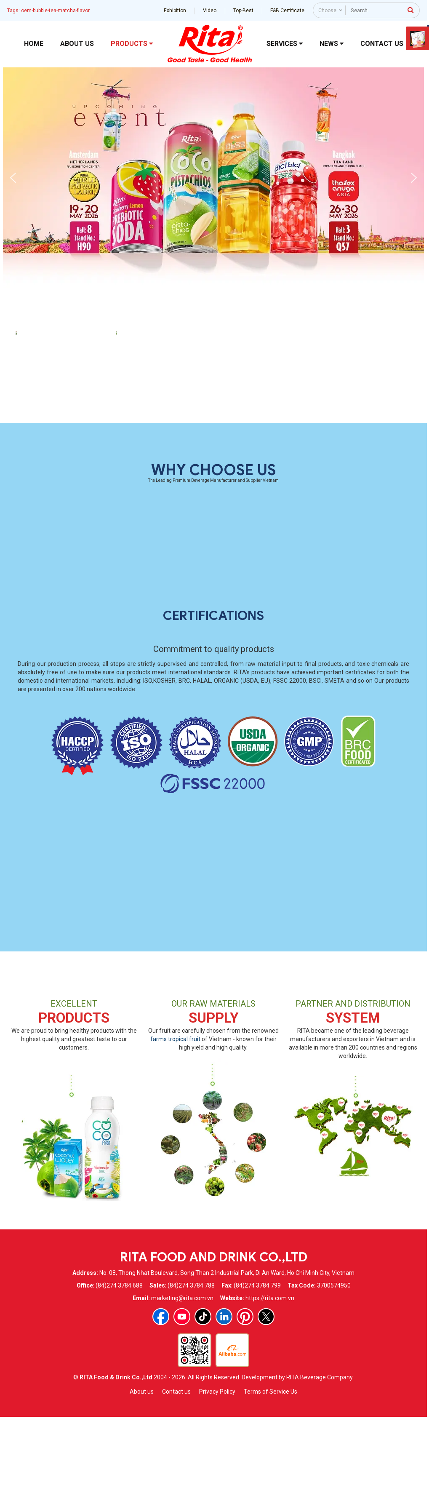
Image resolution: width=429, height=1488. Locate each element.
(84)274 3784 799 (257, 1357)
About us (142, 1463)
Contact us (176, 1463)
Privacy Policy (217, 1463)
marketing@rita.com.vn (182, 1370)
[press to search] (410, 10)
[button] (13, 177)
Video (209, 10)
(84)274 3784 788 (191, 1357)
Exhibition (175, 10)
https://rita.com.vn (269, 1370)
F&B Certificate (287, 10)
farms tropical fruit (175, 1111)
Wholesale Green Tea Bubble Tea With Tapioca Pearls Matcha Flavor (163, 476)
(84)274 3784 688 (119, 1357)
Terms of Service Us (270, 1463)
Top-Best (243, 10)
